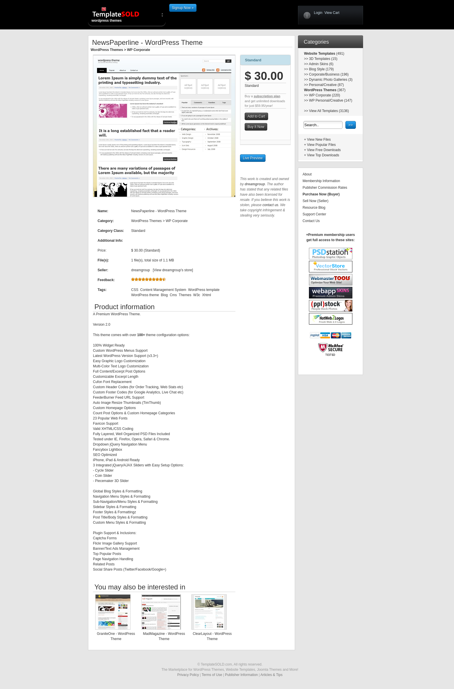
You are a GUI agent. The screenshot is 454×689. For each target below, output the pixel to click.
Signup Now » (183, 8)
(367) (340, 90)
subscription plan (267, 96)
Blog (164, 295)
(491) (339, 54)
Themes (185, 295)
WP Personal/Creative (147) (330, 100)
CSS (134, 290)
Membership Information (321, 181)
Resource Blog (314, 208)
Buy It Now (256, 127)
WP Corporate (138, 50)
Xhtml (206, 295)
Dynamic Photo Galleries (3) (330, 80)
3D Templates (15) (323, 59)
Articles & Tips (272, 675)
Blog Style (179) (321, 69)
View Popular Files (321, 145)
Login (318, 13)
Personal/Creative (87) (326, 85)
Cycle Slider (104, 470)
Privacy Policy (188, 675)
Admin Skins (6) (321, 64)
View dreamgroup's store (173, 270)
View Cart (331, 13)
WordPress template (204, 290)
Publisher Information (241, 675)
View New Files (319, 140)
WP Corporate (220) (324, 95)
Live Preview (253, 158)
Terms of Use (212, 675)
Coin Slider (103, 476)
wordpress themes (120, 14)
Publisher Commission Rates (325, 188)
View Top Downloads (323, 155)
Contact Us (311, 221)
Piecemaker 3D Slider (112, 481)
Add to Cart (256, 116)
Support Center (314, 214)
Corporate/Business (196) (329, 74)
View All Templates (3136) (329, 111)
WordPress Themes (107, 50)
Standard (253, 60)
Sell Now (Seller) (315, 201)
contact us (270, 205)
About (307, 174)
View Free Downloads (324, 150)
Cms (173, 295)
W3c (196, 295)
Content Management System (163, 290)
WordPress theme (145, 295)
